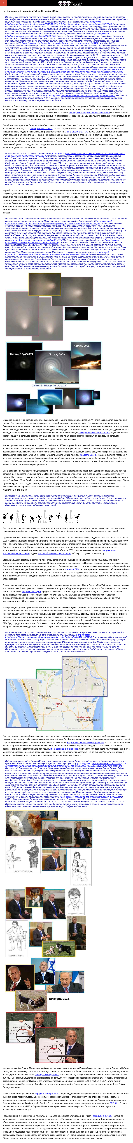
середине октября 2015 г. (47, 1094)
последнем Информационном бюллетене (89, 113)
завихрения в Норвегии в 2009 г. (94, 433)
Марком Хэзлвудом (31, 591)
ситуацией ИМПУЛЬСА (41, 128)
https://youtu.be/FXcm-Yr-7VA (106, 763)
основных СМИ (72, 569)
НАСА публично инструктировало (54, 553)
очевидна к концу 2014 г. (47, 1075)
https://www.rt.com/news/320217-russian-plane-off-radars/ (88, 95)
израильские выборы (102, 1116)
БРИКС (113, 1103)
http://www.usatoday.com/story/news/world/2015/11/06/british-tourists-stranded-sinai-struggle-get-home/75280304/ (58, 24)
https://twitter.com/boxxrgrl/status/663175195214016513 (31, 242)
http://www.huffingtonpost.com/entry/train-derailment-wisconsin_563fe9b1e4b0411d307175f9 (48, 637)
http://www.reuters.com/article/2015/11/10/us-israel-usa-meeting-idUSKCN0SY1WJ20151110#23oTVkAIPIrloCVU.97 (68, 766)
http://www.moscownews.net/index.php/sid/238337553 (30, 36)
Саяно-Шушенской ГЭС (76, 132)
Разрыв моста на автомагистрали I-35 (85, 742)
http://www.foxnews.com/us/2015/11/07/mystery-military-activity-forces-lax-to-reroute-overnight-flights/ (52, 223)
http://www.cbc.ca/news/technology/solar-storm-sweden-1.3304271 (68, 43)
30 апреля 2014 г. (88, 455)
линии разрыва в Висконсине (63, 749)
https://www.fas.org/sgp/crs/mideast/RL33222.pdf (98, 797)
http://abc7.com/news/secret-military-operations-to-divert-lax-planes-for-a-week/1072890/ (46, 254)
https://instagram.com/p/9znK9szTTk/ (44, 240)
